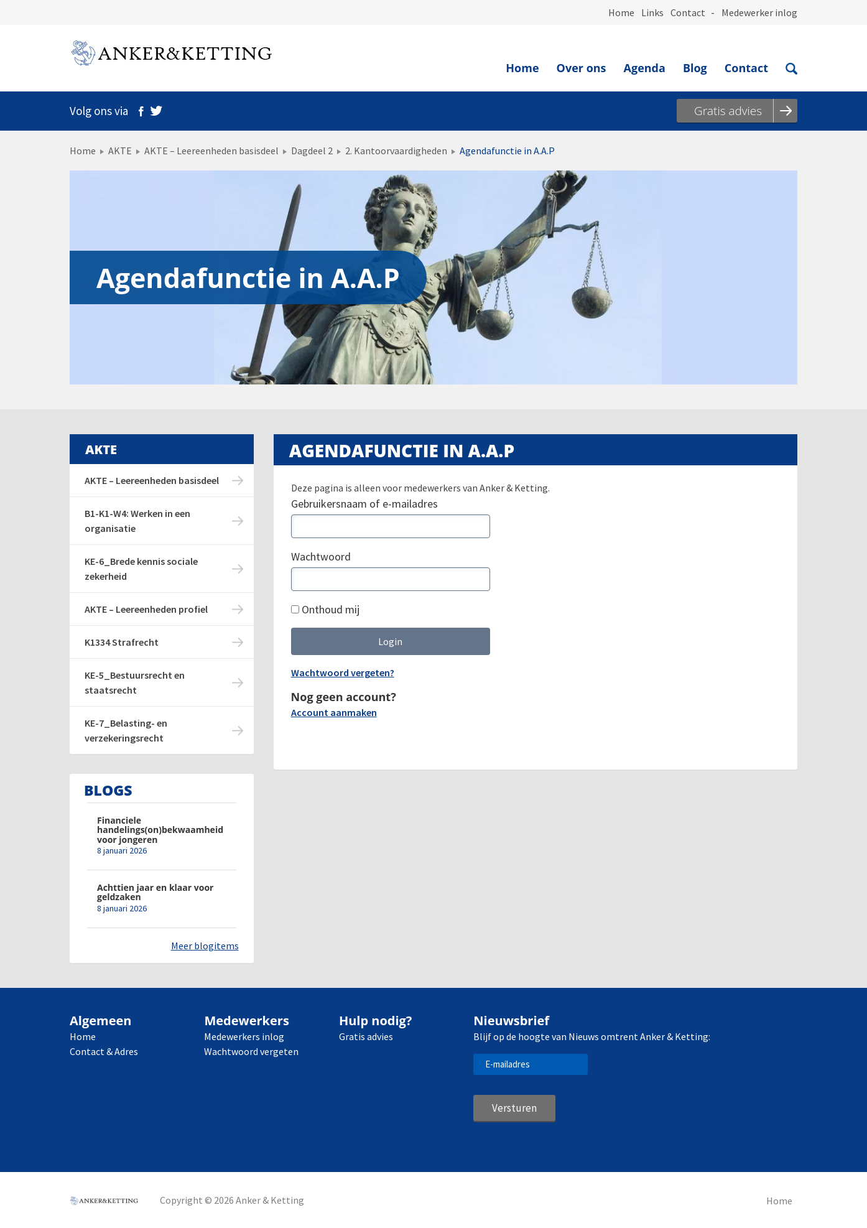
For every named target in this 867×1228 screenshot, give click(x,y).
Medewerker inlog (759, 12)
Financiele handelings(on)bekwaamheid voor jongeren (160, 830)
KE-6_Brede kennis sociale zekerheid (141, 568)
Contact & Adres (104, 1051)
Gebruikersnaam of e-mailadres (364, 503)
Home (621, 12)
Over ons (581, 67)
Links (652, 12)
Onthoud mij (325, 609)
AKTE (120, 150)
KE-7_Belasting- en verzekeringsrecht (126, 730)
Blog (695, 67)
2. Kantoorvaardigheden (396, 150)
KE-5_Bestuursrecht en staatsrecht (135, 682)
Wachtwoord (321, 556)
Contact (687, 12)
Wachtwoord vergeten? (342, 672)
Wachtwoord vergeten (251, 1051)
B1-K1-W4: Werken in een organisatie (137, 520)
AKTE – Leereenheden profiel (146, 609)
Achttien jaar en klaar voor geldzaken (155, 892)
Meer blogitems (205, 945)
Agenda (644, 67)
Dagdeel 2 (312, 150)
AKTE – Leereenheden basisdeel (211, 150)
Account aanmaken (334, 712)
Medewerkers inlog (244, 1036)
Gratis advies (366, 1036)
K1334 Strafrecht (122, 642)
